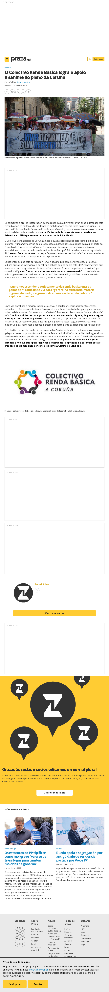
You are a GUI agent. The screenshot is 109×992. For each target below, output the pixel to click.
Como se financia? (52, 943)
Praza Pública (10, 82)
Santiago (85, 941)
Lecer (66, 947)
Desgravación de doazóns (54, 954)
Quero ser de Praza (54, 792)
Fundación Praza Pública (37, 930)
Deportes (68, 932)
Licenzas (35, 937)
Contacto (35, 934)
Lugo (14, 848)
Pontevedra (86, 938)
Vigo (83, 944)
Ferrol (83, 929)
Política (8, 67)
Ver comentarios (54, 613)
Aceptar (38, 984)
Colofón (34, 940)
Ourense (85, 935)
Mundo (67, 950)
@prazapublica (23, 82)
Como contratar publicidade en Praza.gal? (54, 930)
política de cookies (38, 969)
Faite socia (98, 59)
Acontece (68, 940)
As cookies (36, 947)
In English (35, 950)
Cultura (67, 944)
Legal (33, 944)
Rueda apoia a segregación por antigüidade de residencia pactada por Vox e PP (79, 856)
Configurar (15, 984)
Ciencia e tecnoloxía (68, 936)
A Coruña (85, 926)
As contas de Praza (53, 949)
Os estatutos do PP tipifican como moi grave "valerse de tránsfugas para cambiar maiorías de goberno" (25, 858)
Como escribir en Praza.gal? (54, 937)
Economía (68, 953)
